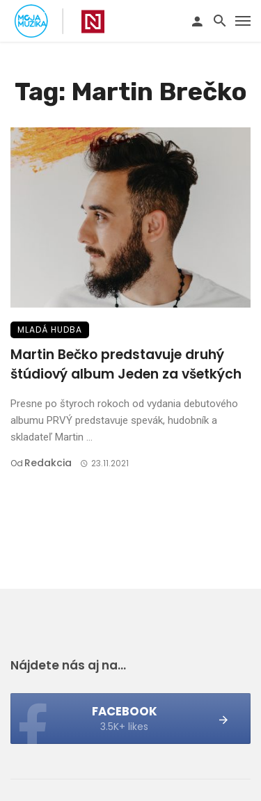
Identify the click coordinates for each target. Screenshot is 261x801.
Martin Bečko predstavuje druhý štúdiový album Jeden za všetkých (126, 364)
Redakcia (48, 463)
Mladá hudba (49, 329)
